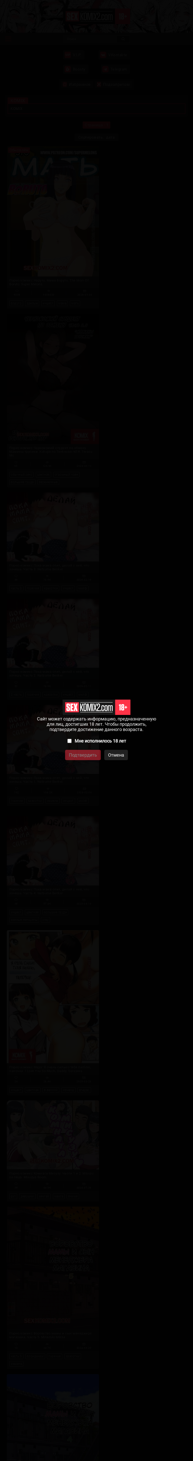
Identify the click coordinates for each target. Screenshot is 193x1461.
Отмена (116, 755)
